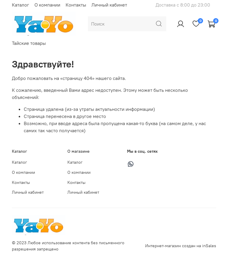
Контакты (76, 5)
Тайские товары (29, 43)
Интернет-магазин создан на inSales (180, 245)
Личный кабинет (109, 5)
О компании (47, 5)
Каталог (20, 5)
